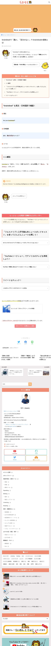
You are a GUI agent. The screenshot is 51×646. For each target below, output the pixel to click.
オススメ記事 (8, 445)
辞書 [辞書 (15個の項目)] (28, 537)
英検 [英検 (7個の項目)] (21, 537)
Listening (7, 476)
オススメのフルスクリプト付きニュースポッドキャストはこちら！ (21, 243)
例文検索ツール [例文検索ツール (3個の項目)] (16, 534)
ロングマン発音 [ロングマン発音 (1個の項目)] (37, 532)
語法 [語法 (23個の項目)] (24, 537)
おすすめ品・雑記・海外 (11, 505)
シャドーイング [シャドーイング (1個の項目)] (15, 532)
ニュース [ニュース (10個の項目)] (21, 532)
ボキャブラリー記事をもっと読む (25, 326)
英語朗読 (8, 485)
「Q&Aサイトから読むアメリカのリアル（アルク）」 (17, 397)
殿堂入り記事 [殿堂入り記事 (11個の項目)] (11, 537)
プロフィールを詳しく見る (12, 418)
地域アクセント (10, 499)
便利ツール (9, 460)
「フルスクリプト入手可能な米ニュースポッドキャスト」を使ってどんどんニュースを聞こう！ (26, 88)
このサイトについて (10, 416)
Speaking (7, 463)
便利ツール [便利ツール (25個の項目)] (23, 534)
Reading (7, 479)
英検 (7, 455)
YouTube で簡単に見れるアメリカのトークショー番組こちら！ (20, 267)
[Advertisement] (25, 15)
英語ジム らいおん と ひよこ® (11, 383)
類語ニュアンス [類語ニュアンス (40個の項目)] (38, 537)
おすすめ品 (9, 511)
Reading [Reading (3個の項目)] (18, 529)
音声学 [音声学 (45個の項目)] (32, 537)
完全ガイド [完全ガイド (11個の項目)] (42, 534)
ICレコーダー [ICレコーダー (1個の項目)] (6, 529)
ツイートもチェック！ (12, 95)
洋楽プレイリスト (10, 508)
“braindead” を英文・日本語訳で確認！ (16, 80)
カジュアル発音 (10, 496)
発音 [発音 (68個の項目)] (17, 537)
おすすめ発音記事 (10, 488)
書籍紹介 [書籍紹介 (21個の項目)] (5, 537)
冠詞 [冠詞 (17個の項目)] (29, 534)
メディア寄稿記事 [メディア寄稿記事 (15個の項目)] (28, 532)
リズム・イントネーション (12, 502)
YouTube (15, 424)
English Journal (12, 399)
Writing (6, 467)
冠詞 (7, 470)
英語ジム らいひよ (36, 431)
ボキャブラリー (8, 448)
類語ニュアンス (10, 473)
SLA (7, 520)
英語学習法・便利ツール (11, 452)
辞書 (7, 458)
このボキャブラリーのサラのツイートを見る (15, 288)
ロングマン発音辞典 (11, 494)
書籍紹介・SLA (8, 514)
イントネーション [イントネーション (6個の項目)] (29, 529)
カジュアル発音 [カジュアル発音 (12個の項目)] (38, 529)
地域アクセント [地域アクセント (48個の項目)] (34, 534)
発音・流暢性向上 (9, 482)
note (36, 424)
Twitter (15, 431)
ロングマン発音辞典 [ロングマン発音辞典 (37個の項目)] (7, 534)
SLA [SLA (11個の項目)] (23, 529)
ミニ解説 (8, 83)
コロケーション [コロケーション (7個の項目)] (6, 532)
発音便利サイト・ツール (12, 491)
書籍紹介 (8, 517)
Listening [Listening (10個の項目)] (13, 529)
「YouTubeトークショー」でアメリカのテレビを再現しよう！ (22, 92)
